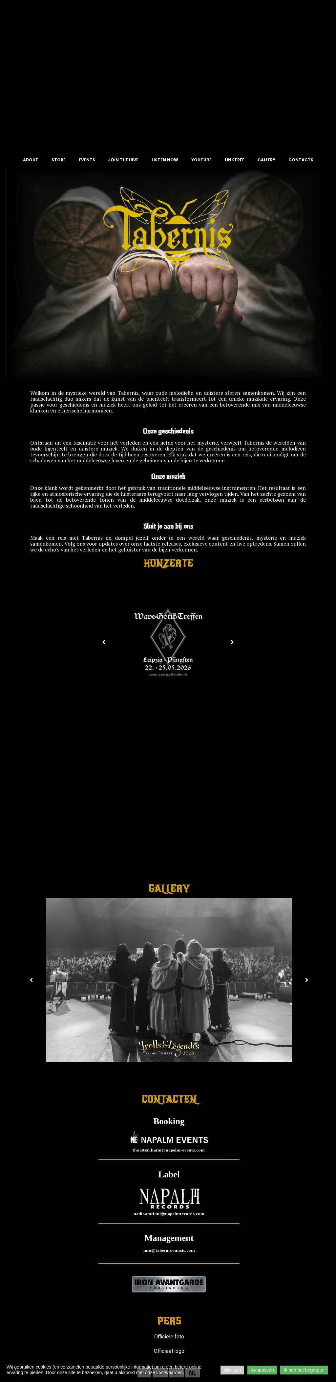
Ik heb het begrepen (304, 1369)
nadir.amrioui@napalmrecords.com (169, 1214)
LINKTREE (234, 160)
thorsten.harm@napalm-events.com (169, 1150)
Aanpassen (262, 1369)
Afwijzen (232, 1369)
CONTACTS (300, 160)
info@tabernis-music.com (169, 1250)
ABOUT (30, 160)
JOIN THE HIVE (123, 160)
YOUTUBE (201, 160)
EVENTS (87, 160)
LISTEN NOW (165, 160)
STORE (59, 160)
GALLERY (266, 160)
